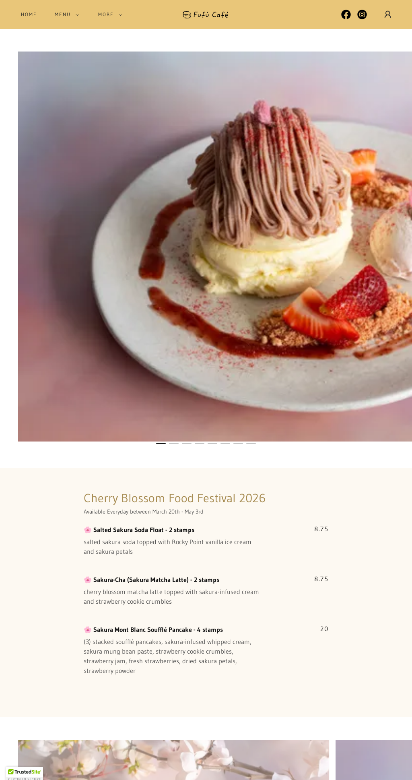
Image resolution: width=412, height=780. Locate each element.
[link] (206, 14)
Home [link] (29, 14)
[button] (65, 14)
